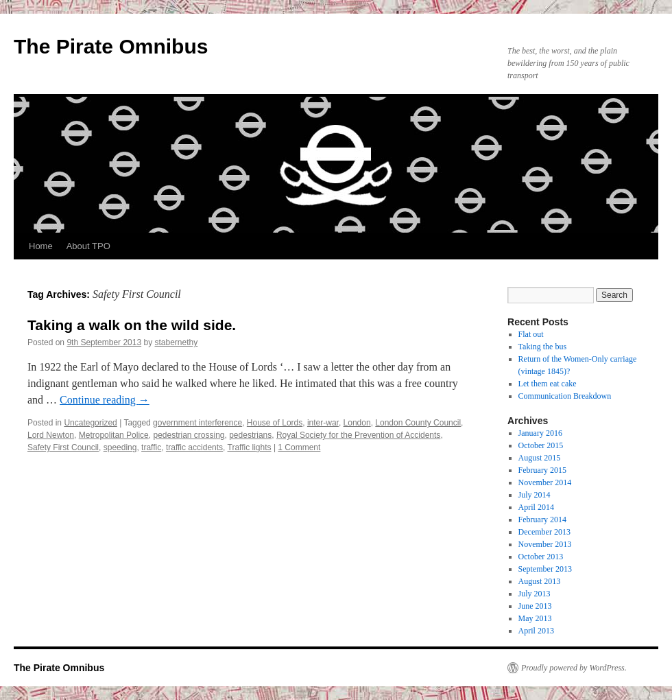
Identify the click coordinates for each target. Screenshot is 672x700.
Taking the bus (542, 346)
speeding (120, 447)
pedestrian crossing (188, 435)
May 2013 (535, 618)
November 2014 (545, 482)
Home (41, 246)
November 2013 (545, 544)
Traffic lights (250, 447)
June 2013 (535, 606)
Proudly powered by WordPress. (574, 668)
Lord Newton (50, 435)
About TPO (88, 246)
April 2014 (536, 507)
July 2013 (534, 593)
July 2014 (534, 495)
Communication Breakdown (565, 396)
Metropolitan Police (114, 435)
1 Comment (299, 447)
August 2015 (539, 458)
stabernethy (176, 342)
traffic (151, 447)
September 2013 (545, 569)
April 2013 (536, 630)
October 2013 (541, 556)
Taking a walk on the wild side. (131, 325)
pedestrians (250, 435)
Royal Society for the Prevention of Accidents (358, 435)
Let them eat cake (547, 383)
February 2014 (542, 519)
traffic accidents (194, 447)
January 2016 (540, 433)
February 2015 (542, 470)
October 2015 (541, 445)
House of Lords (274, 423)
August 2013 (539, 581)
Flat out (531, 334)
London (357, 423)
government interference (197, 423)
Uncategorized (90, 423)
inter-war (323, 423)
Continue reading (104, 400)
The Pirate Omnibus (111, 46)
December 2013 (544, 532)
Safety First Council (63, 447)
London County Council (418, 423)
